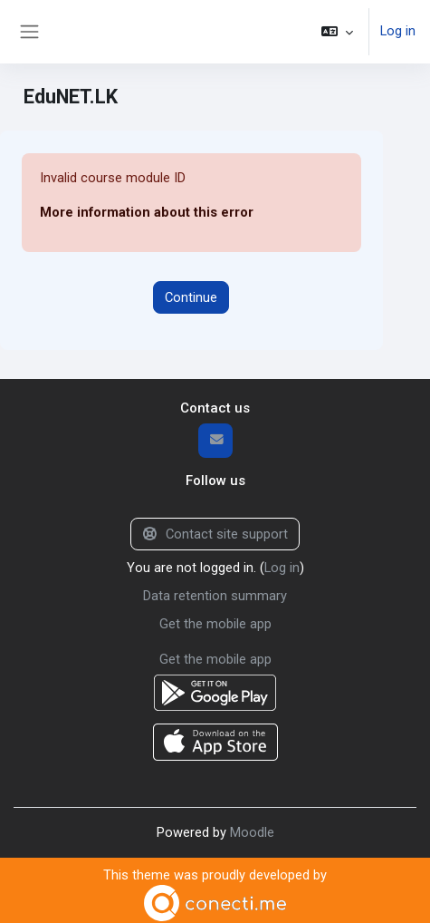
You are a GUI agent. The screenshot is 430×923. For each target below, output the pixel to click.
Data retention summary (215, 594)
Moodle (252, 828)
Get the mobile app (215, 621)
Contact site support (215, 533)
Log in (398, 32)
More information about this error (147, 212)
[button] (337, 31)
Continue (191, 296)
